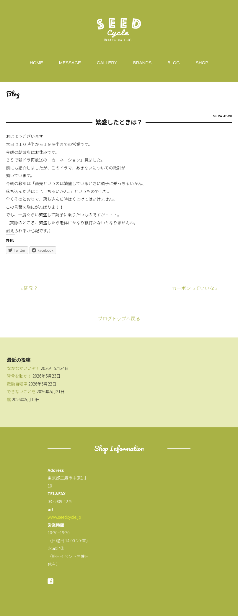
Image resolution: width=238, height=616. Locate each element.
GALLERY (107, 62)
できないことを (21, 391)
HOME (36, 62)
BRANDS (142, 62)
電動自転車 (17, 384)
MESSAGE (70, 62)
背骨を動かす (19, 376)
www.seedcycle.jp (64, 517)
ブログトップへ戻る (119, 318)
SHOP (202, 62)
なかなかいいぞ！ (23, 368)
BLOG (173, 62)
